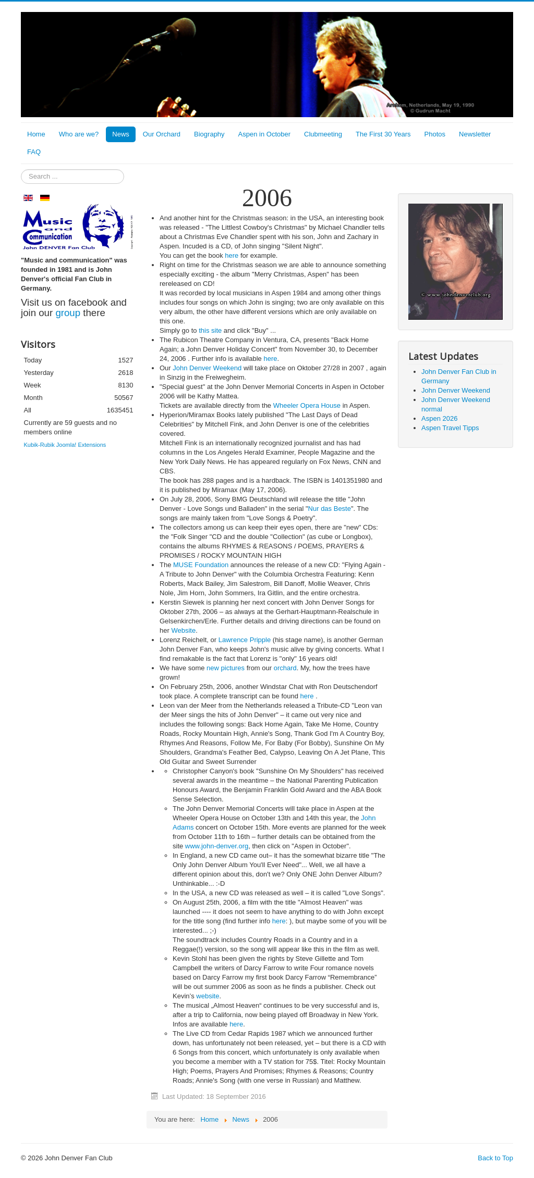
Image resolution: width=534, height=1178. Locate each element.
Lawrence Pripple (245, 640)
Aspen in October (264, 134)
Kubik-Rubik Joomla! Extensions (65, 445)
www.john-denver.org (216, 846)
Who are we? (79, 134)
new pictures (226, 668)
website (207, 996)
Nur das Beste (329, 508)
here (231, 255)
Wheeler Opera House (307, 405)
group (67, 312)
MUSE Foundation (200, 565)
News (120, 134)
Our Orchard (161, 134)
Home (36, 134)
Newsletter (475, 134)
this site (210, 330)
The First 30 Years (383, 134)
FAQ (34, 152)
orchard (285, 668)
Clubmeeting (323, 134)
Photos (434, 134)
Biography (209, 134)
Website (183, 630)
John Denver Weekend (207, 368)
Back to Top (495, 1158)
